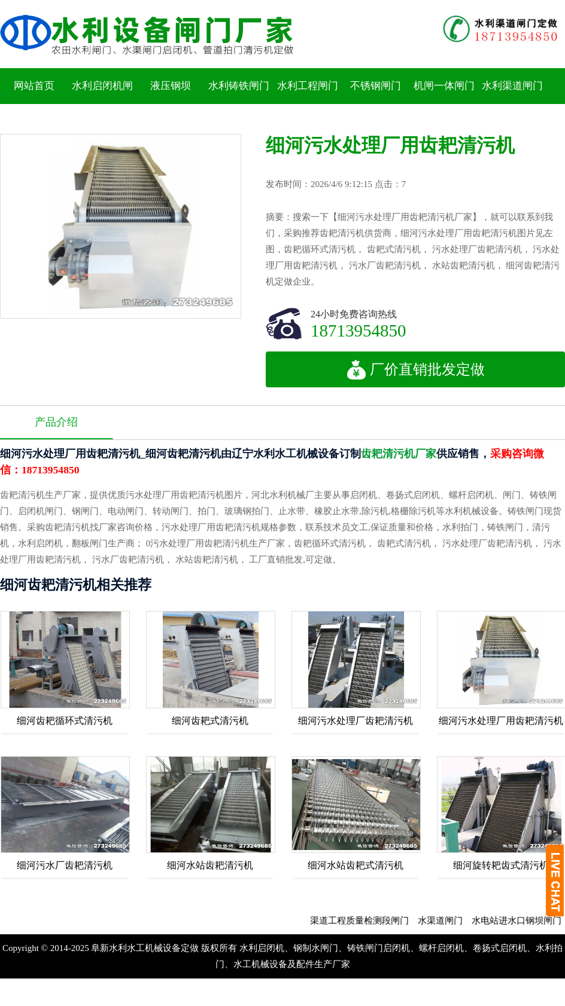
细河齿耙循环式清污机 (65, 720)
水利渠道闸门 (512, 85)
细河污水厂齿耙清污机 (65, 865)
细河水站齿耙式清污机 (355, 865)
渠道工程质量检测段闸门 (370, 920)
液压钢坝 (170, 85)
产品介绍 (56, 422)
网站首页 (34, 85)
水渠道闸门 (451, 920)
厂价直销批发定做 (416, 369)
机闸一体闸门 (444, 85)
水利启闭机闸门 (102, 103)
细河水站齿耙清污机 (210, 865)
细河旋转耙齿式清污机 (501, 865)
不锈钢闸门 (375, 85)
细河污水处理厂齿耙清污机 (355, 720)
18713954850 (358, 330)
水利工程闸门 (307, 85)
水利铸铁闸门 (238, 85)
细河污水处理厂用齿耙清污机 (501, 720)
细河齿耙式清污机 (210, 720)
